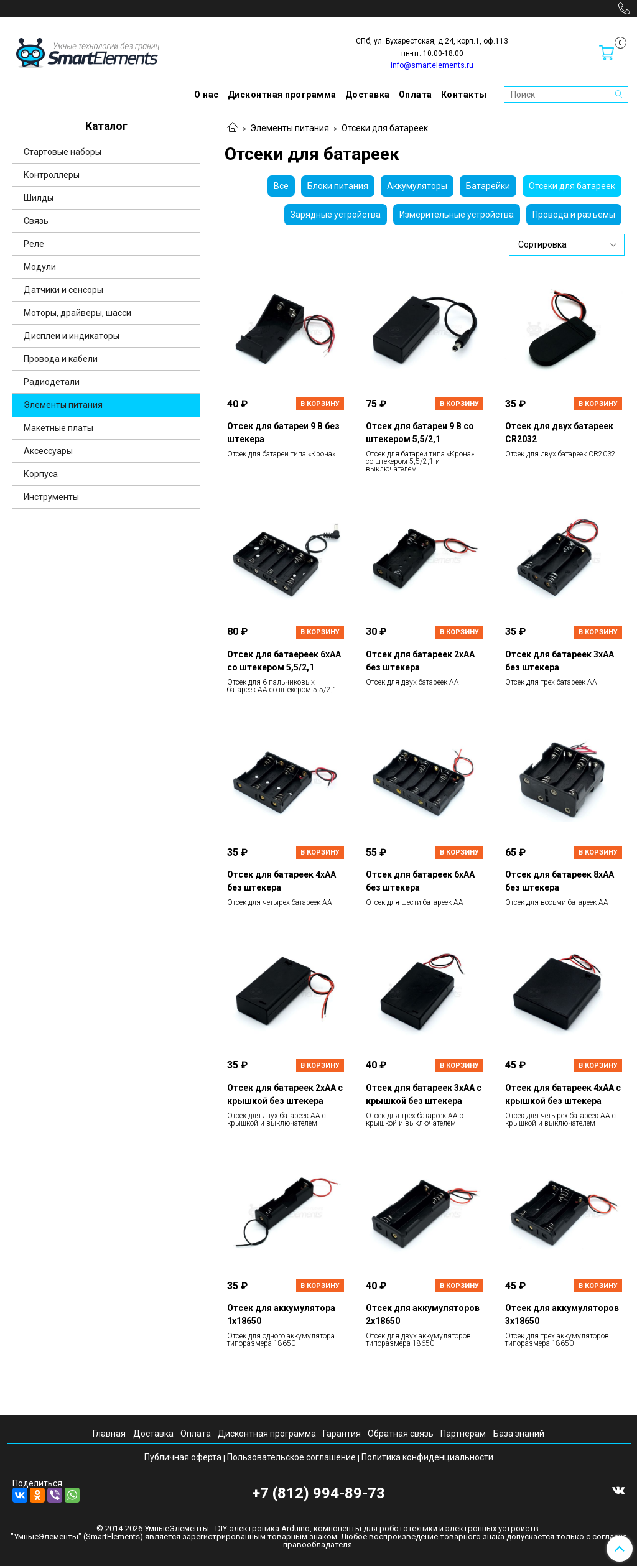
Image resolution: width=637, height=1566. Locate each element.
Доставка (367, 95)
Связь (36, 221)
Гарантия (342, 1434)
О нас (206, 95)
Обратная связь (401, 1434)
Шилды (38, 198)
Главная (109, 1434)
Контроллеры (52, 175)
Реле (34, 244)
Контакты (464, 95)
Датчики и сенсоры (63, 290)
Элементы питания (289, 128)
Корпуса (41, 474)
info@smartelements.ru (432, 65)
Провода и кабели (61, 359)
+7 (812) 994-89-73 (318, 1493)
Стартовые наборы (62, 152)
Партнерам (463, 1434)
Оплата (415, 95)
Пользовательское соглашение (291, 1457)
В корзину (320, 404)
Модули (40, 267)
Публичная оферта (182, 1457)
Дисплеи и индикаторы (71, 336)
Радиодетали (52, 382)
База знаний (518, 1434)
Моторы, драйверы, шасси (77, 313)
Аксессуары (48, 451)
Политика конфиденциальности (427, 1457)
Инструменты (51, 497)
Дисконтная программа (282, 95)
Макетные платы (58, 428)
